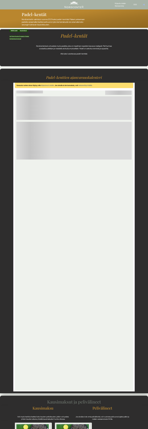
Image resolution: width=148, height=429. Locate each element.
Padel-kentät (74, 35)
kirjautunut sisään (47, 85)
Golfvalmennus (13, 39)
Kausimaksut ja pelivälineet (74, 402)
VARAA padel (14, 30)
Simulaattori (22, 36)
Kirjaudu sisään (120, 3)
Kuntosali (19, 39)
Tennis (13, 36)
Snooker (17, 36)
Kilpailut (27, 36)
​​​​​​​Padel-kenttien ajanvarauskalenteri (74, 77)
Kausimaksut (23, 30)
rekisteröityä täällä (85, 85)
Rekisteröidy (119, 6)
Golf (11, 36)
